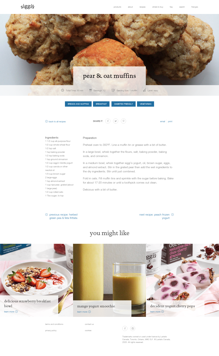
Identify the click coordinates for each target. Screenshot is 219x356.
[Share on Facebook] (107, 121)
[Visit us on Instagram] (132, 328)
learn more (9, 311)
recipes (143, 7)
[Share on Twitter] (115, 121)
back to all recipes (57, 121)
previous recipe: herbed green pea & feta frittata (63, 216)
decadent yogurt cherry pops (172, 306)
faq (171, 7)
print (170, 121)
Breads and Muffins (78, 104)
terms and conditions (54, 324)
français (194, 7)
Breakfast (101, 104)
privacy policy (50, 330)
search (182, 7)
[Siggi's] (27, 6)
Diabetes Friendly (123, 104)
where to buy (157, 7)
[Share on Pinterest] (123, 121)
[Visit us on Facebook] (124, 328)
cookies (88, 330)
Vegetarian (145, 104)
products (117, 7)
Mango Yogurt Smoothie (96, 306)
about (130, 7)
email (162, 121)
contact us (89, 324)
